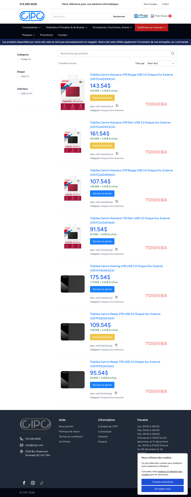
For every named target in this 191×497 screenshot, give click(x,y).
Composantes (31, 27)
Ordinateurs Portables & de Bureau (67, 27)
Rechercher (119, 16)
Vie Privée (64, 441)
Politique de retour (69, 431)
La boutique (104, 431)
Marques (28, 34)
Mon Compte (150, 4)
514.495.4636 (28, 4)
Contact (62, 34)
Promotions (46, 34)
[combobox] (81, 17)
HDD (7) (25, 76)
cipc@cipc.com (34, 445)
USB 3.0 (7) (26, 93)
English (165, 4)
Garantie (103, 436)
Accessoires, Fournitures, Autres (112, 27)
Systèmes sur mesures (151, 27)
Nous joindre (66, 426)
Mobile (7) (26, 59)
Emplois (102, 441)
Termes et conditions (71, 436)
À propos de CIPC (108, 426)
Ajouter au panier (102, 193)
